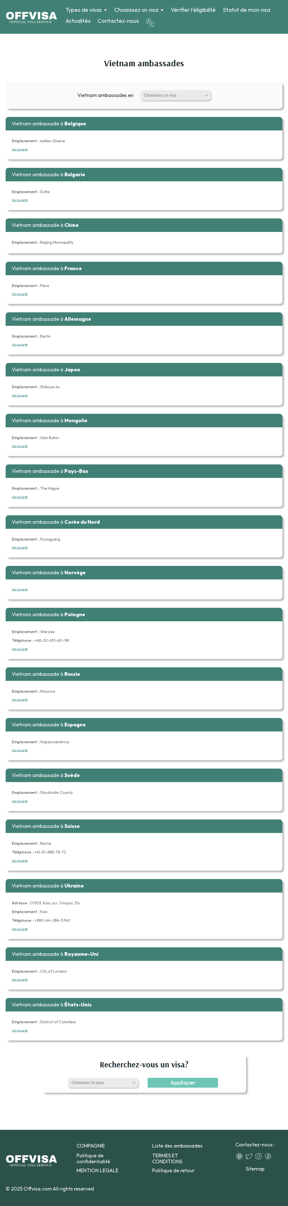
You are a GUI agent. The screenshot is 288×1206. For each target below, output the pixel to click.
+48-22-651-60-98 (40, 640)
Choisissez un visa (136, 10)
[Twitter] (250, 1156)
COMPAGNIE (90, 1145)
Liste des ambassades (177, 1145)
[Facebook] (269, 1156)
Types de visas (84, 10)
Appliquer (182, 1082)
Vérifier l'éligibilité (193, 9)
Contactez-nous (118, 20)
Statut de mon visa (246, 9)
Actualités (78, 20)
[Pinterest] (241, 1156)
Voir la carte (20, 149)
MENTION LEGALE (97, 1170)
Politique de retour (173, 1170)
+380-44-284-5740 (41, 920)
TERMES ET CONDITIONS (167, 1158)
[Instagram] (260, 1156)
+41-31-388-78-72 (39, 852)
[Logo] (31, 17)
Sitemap (255, 1169)
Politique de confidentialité (93, 1158)
